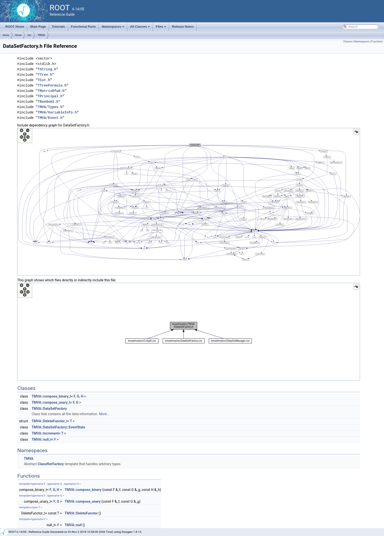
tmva (6, 35)
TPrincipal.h (50, 96)
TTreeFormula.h (52, 85)
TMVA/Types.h (50, 107)
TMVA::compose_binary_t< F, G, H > (59, 396)
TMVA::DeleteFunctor (81, 513)
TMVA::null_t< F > (45, 439)
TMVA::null (73, 525)
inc (29, 35)
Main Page (38, 26)
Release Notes (183, 26)
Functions (377, 41)
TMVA (41, 35)
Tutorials (58, 26)
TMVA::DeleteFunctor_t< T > (53, 421)
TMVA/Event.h (50, 117)
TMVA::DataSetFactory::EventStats (58, 427)
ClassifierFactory (51, 464)
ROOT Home (14, 26)
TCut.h (44, 80)
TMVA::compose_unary (82, 501)
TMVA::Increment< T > (49, 433)
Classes (347, 41)
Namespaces (113, 28)
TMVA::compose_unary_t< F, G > (56, 402)
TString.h (47, 69)
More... (104, 414)
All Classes (140, 28)
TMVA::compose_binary (83, 490)
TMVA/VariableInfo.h (57, 112)
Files (161, 28)
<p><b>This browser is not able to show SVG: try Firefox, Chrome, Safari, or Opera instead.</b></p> (188, 201)
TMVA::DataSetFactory (49, 409)
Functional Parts (83, 26)
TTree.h (45, 74)
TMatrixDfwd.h (51, 90)
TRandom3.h (48, 101)
